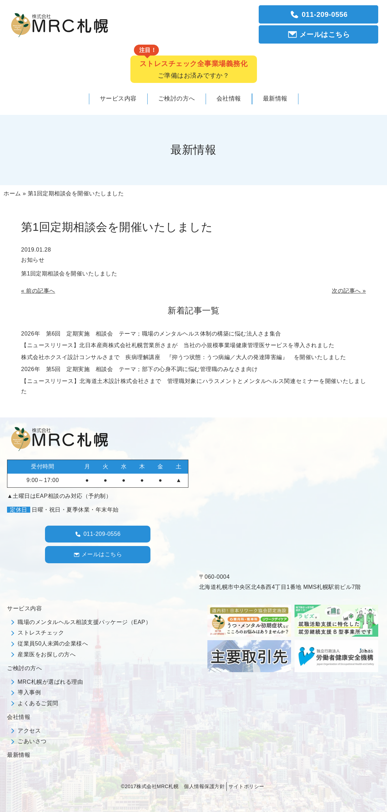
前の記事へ (40, 291)
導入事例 (29, 692)
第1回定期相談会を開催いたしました (69, 274)
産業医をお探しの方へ (47, 654)
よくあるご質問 (38, 703)
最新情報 (18, 755)
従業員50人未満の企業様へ (53, 644)
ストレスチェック (41, 633)
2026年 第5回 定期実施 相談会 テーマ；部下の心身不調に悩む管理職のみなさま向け (139, 369)
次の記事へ (346, 291)
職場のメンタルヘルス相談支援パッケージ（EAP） (84, 622)
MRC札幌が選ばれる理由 (50, 682)
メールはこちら (318, 34)
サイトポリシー (246, 786)
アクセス (29, 731)
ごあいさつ (32, 741)
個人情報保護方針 (204, 786)
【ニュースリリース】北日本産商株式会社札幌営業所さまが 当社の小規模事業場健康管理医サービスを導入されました (177, 345)
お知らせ (32, 260)
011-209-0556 (318, 14)
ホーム (12, 193)
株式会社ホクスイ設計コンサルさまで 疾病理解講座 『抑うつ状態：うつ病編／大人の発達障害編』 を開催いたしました (183, 357)
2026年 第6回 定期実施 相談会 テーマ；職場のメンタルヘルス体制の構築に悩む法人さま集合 (151, 334)
